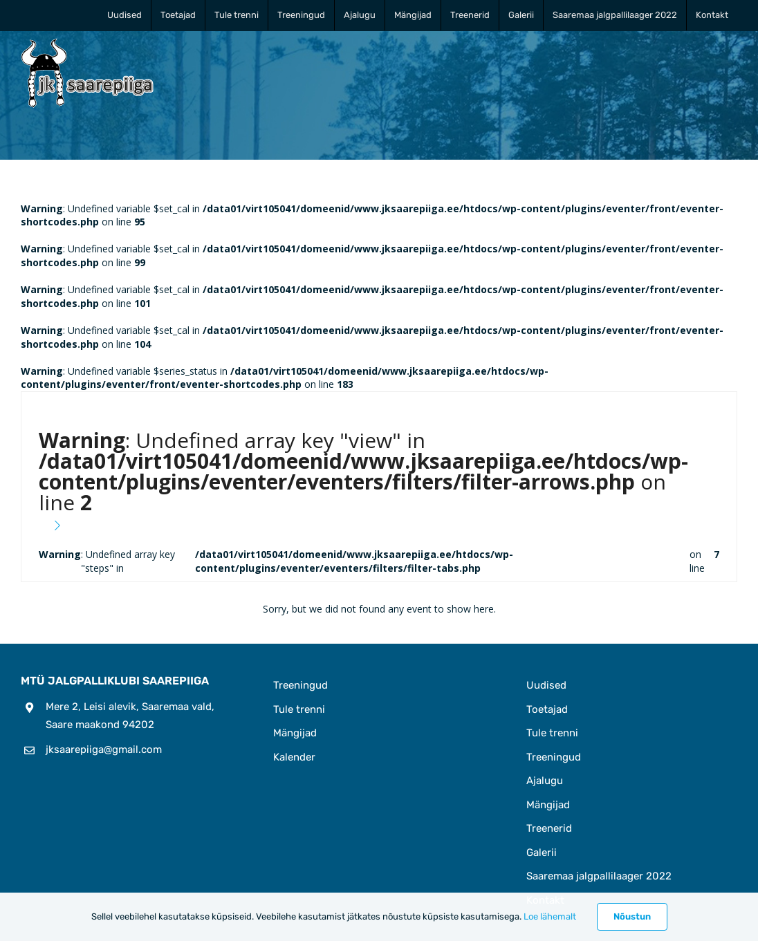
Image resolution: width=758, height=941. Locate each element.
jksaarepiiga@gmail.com (104, 749)
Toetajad (547, 709)
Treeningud (300, 685)
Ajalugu (544, 780)
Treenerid (549, 828)
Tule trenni (299, 709)
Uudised (546, 685)
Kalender (294, 757)
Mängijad (295, 733)
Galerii (541, 852)
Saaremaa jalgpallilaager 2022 (599, 876)
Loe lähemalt (550, 916)
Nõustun (632, 916)
